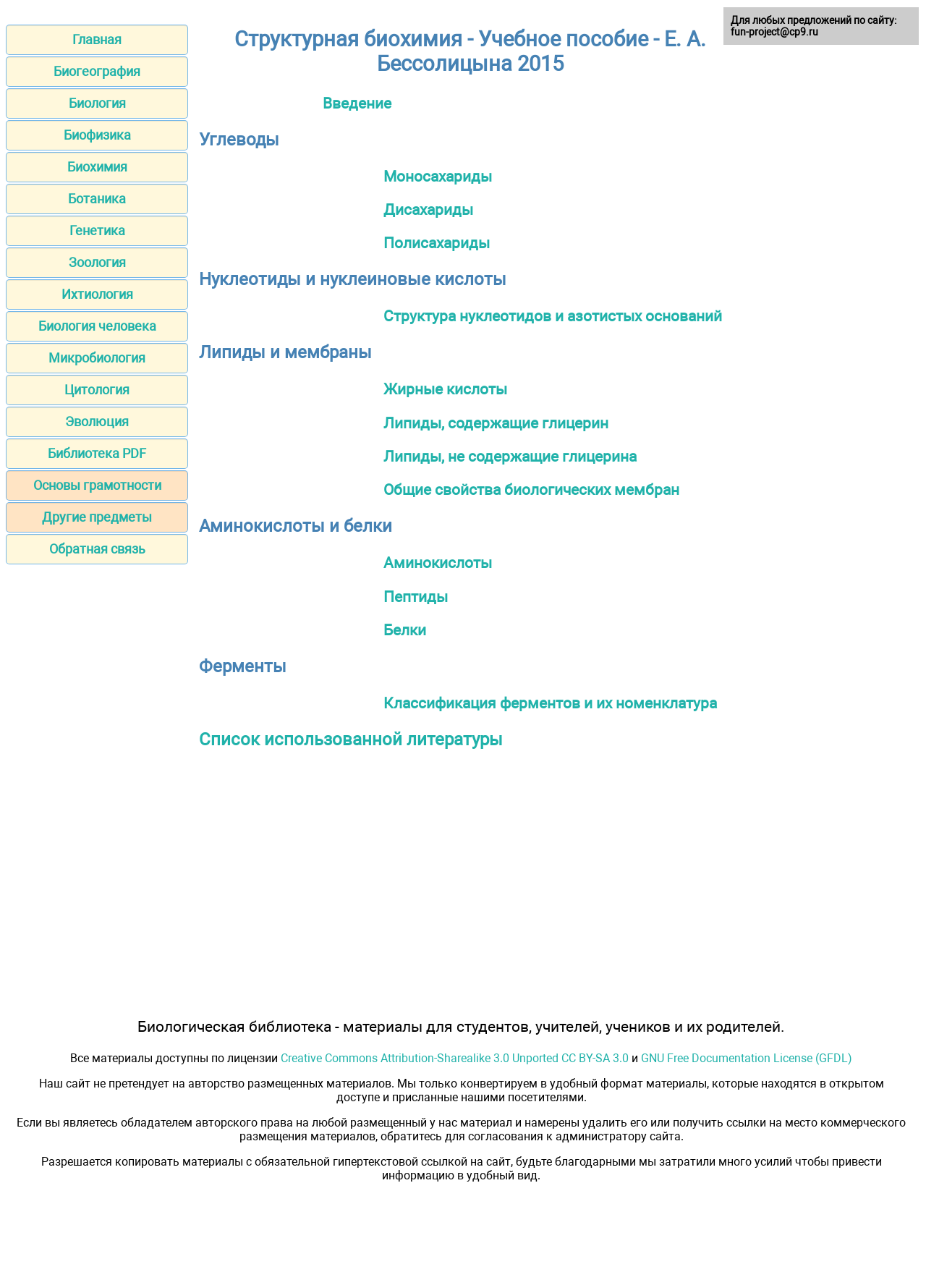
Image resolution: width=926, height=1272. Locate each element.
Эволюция (97, 421)
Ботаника (97, 198)
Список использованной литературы (351, 739)
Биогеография (97, 71)
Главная (97, 39)
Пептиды (415, 597)
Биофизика (97, 135)
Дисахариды (428, 209)
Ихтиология (97, 294)
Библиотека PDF (97, 453)
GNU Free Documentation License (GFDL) (746, 1058)
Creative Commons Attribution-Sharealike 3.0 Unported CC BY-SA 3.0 (455, 1058)
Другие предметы (97, 517)
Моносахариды (437, 176)
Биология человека (97, 326)
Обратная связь (97, 548)
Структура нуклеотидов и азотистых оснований (552, 316)
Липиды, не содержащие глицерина (510, 456)
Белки (404, 630)
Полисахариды (436, 243)
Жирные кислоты (445, 389)
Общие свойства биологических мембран (531, 489)
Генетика (97, 230)
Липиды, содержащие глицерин (495, 423)
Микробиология (96, 357)
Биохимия (97, 166)
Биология (97, 103)
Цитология (96, 389)
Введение (357, 103)
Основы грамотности (97, 485)
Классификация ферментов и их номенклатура (550, 703)
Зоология (97, 262)
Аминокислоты (437, 563)
